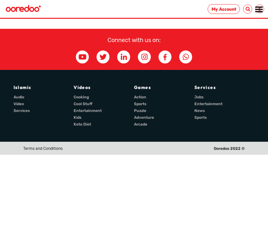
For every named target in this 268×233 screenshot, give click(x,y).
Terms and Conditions (43, 148)
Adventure (144, 117)
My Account (223, 9)
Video (19, 104)
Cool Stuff (83, 104)
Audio (19, 97)
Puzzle (140, 110)
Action (140, 97)
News (199, 110)
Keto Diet (82, 124)
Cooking (81, 97)
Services (22, 110)
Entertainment (88, 110)
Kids (78, 117)
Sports (140, 104)
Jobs (199, 97)
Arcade (140, 124)
